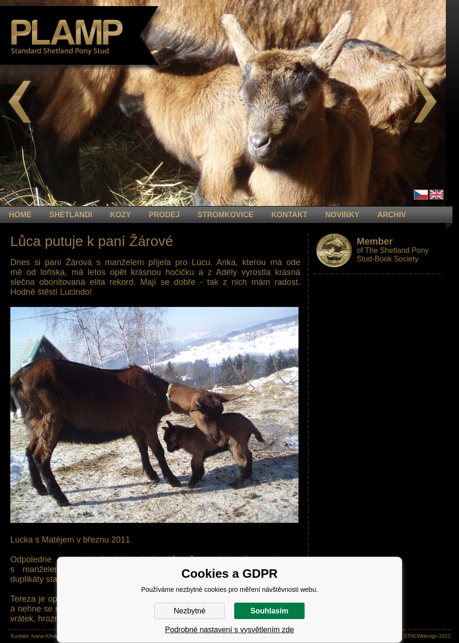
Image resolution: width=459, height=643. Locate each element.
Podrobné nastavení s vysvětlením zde (229, 630)
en (436, 194)
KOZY (120, 215)
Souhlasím (270, 611)
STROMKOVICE (225, 215)
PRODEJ (164, 215)
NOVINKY (342, 215)
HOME (20, 215)
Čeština (421, 194)
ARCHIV (391, 215)
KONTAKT (289, 215)
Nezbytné (190, 611)
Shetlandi (70, 215)
